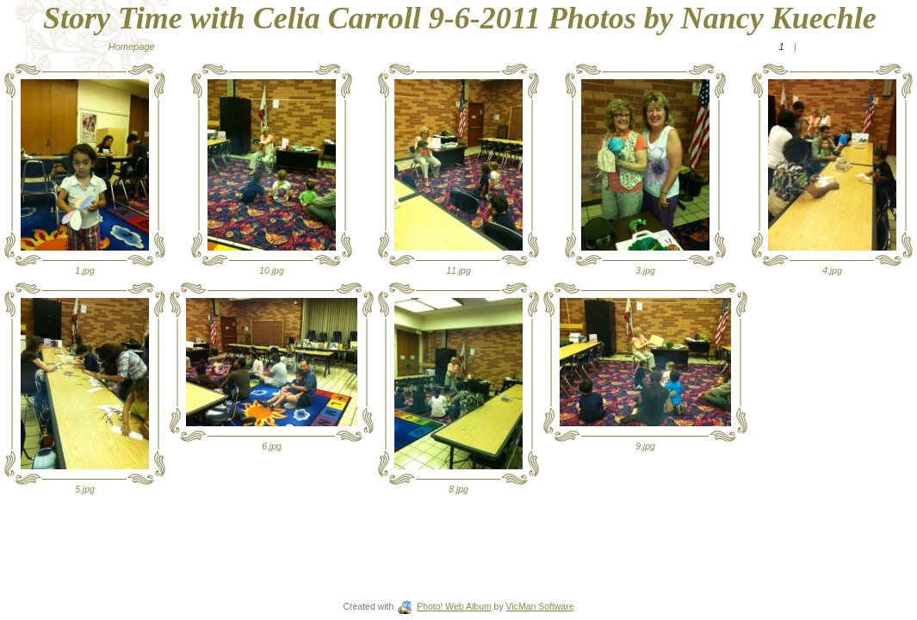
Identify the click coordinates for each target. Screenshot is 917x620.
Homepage (131, 46)
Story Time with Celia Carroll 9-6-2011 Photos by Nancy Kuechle (460, 18)
